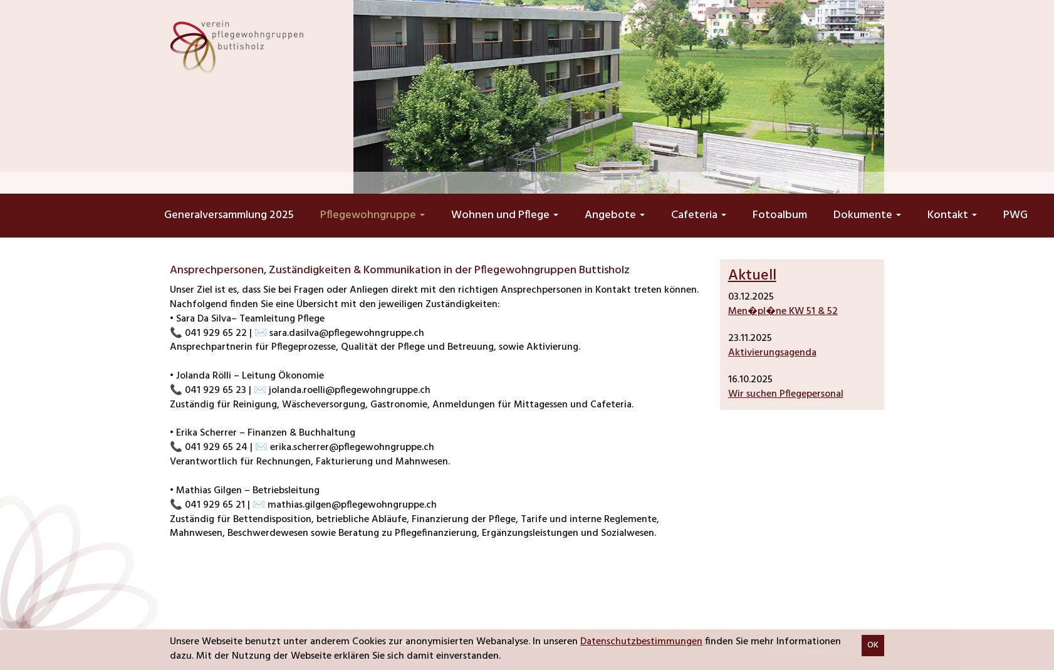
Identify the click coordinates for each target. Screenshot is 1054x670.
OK (873, 645)
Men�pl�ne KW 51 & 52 (783, 311)
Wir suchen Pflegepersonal (785, 394)
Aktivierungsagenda (772, 353)
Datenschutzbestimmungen (641, 642)
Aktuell (752, 276)
